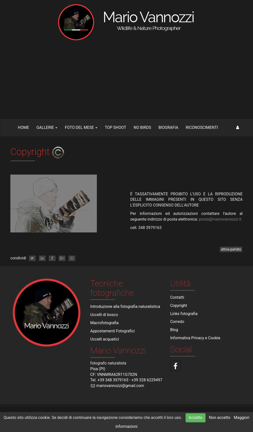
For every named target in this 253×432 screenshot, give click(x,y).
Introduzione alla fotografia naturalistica (125, 306)
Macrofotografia (104, 322)
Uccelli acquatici (104, 339)
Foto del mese (81, 127)
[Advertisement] (126, 81)
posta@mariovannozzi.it (220, 219)
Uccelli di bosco (104, 314)
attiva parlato (231, 249)
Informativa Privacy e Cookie (195, 338)
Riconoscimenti (202, 127)
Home (23, 127)
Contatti (177, 297)
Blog (174, 329)
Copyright (178, 305)
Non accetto (220, 417)
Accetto (195, 417)
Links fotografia (184, 313)
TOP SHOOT (115, 127)
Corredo (177, 321)
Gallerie (46, 127)
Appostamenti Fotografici (112, 331)
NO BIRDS (142, 127)
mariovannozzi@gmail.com (117, 385)
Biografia (168, 127)
